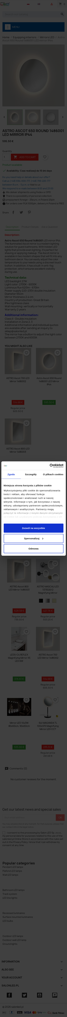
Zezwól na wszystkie (33, 528)
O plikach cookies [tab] (53, 474)
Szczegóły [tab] (31, 474)
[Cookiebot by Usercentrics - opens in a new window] (49, 466)
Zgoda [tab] (11, 474)
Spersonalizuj (33, 538)
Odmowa (33, 548)
